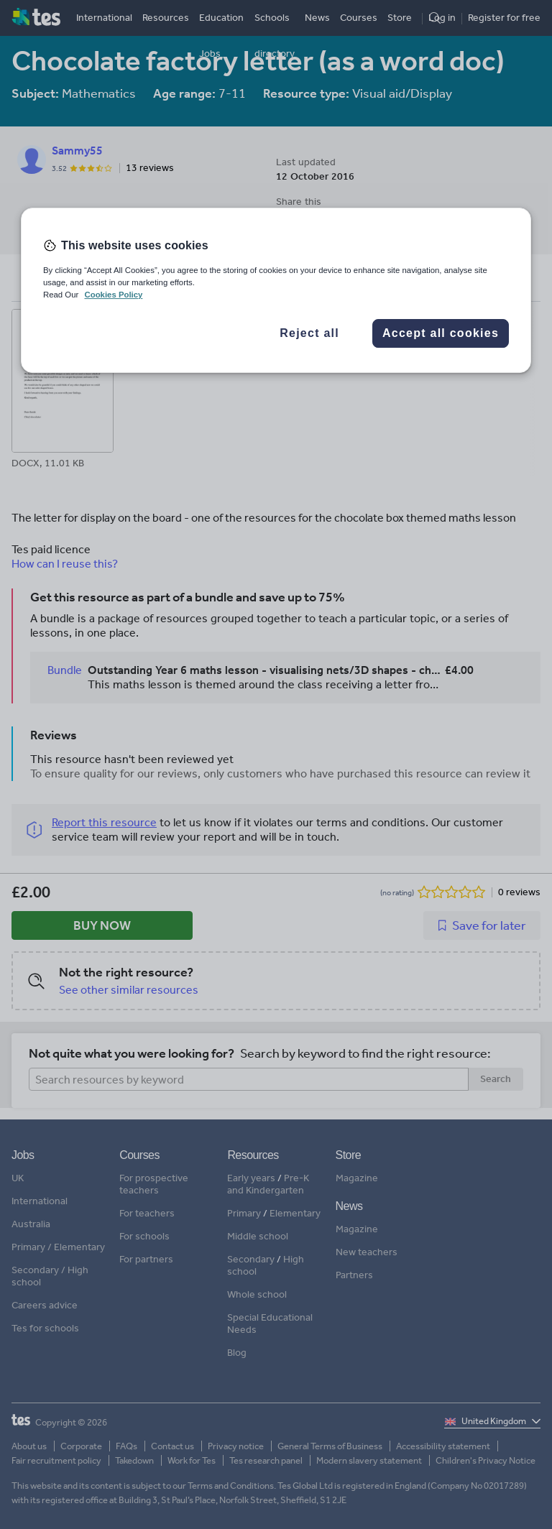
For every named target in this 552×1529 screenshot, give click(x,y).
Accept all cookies (440, 333)
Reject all (309, 333)
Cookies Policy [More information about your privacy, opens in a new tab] (113, 294)
